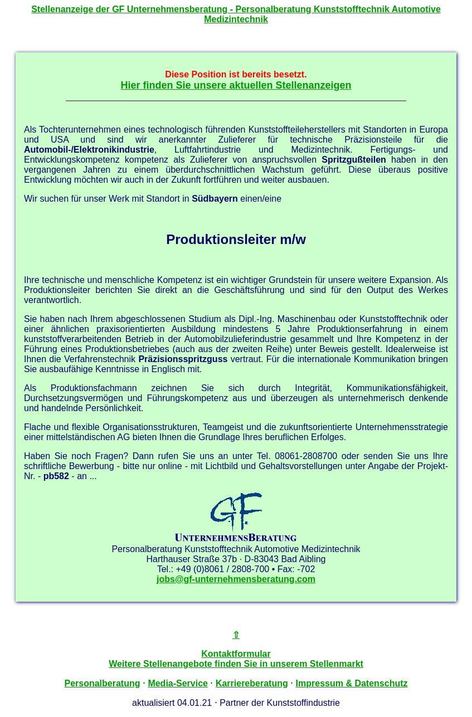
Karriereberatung (252, 683)
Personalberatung (102, 683)
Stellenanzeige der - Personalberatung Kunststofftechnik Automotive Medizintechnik (236, 14)
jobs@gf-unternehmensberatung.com (236, 579)
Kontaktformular (235, 654)
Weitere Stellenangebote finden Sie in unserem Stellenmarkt (236, 664)
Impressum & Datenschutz (352, 683)
